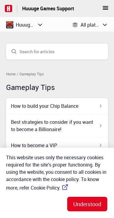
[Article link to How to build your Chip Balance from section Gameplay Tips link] (57, 106)
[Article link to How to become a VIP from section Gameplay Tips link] (57, 145)
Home (11, 73)
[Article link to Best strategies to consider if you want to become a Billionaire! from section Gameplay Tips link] (57, 125)
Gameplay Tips (31, 73)
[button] (105, 9)
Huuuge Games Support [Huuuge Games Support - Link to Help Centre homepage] (48, 8)
